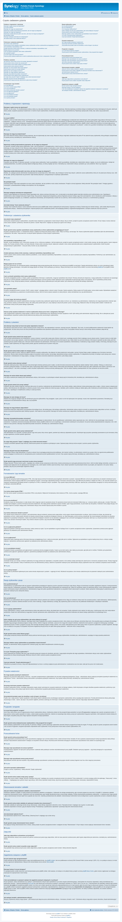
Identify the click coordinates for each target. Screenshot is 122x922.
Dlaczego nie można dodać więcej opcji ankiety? (16, 67)
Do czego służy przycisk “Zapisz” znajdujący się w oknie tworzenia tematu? (22, 77)
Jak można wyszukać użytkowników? (71, 62)
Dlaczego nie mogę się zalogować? (12, 32)
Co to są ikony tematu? (9, 97)
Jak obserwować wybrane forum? (70, 72)
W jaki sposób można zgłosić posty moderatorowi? (16, 75)
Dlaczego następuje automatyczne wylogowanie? (16, 36)
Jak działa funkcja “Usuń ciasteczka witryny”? (15, 38)
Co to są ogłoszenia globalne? (11, 91)
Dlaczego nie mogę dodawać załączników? (14, 72)
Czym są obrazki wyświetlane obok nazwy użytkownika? (17, 51)
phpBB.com (7, 269)
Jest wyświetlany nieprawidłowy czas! (13, 46)
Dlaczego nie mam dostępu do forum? (13, 70)
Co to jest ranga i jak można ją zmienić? (13, 54)
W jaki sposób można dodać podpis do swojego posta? (17, 64)
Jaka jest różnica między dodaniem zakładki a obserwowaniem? (77, 69)
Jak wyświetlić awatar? (9, 53)
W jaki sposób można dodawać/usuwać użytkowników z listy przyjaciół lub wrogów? (82, 52)
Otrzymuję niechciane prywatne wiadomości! (73, 43)
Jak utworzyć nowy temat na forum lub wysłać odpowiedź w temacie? (21, 61)
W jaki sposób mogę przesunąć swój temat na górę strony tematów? (20, 80)
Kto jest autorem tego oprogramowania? (72, 85)
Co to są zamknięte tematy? (11, 96)
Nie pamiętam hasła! (9, 35)
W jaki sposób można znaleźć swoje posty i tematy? (74, 63)
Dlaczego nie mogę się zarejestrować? (13, 29)
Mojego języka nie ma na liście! (11, 50)
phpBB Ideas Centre (88, 871)
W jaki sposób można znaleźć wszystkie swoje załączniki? (76, 80)
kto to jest (30, 883)
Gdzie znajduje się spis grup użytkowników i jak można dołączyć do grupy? (80, 30)
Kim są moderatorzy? (67, 27)
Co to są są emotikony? (9, 88)
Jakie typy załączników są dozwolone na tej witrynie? (75, 79)
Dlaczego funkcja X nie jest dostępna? (71, 87)
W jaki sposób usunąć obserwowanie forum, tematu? (75, 73)
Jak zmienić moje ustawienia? (11, 43)
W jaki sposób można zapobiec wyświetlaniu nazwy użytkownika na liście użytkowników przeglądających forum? (31, 45)
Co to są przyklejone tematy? (11, 94)
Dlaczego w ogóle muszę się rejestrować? (14, 26)
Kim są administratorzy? (68, 26)
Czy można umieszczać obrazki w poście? (14, 90)
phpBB (57, 913)
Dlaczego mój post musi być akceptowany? (14, 78)
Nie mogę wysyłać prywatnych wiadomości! (72, 42)
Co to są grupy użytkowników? (69, 29)
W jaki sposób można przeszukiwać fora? (72, 57)
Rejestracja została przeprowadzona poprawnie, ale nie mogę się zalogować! (23, 30)
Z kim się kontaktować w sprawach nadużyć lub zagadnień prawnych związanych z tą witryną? (85, 89)
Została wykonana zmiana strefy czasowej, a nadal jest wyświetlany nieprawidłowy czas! (25, 48)
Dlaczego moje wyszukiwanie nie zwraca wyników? (74, 59)
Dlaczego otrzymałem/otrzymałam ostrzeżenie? (15, 73)
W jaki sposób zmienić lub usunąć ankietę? (14, 69)
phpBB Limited (51, 860)
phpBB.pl (100, 267)
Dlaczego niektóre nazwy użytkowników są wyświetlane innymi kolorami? (80, 33)
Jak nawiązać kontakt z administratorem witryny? (74, 90)
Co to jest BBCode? (9, 85)
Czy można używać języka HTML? (12, 87)
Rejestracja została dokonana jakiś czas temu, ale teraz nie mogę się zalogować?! (24, 33)
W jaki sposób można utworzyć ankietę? (14, 66)
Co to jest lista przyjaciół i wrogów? (70, 50)
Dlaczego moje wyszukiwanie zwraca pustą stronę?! (74, 60)
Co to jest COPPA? (8, 27)
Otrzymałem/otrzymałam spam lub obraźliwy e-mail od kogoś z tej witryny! (80, 45)
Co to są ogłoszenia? (9, 93)
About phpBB (50, 862)
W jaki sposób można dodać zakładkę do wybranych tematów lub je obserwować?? (82, 70)
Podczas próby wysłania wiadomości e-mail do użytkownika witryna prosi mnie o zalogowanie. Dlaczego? (29, 56)
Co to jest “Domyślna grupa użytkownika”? (72, 35)
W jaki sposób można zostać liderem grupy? (72, 32)
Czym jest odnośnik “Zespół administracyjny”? (73, 36)
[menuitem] (6, 13)
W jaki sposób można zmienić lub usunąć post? (15, 63)
